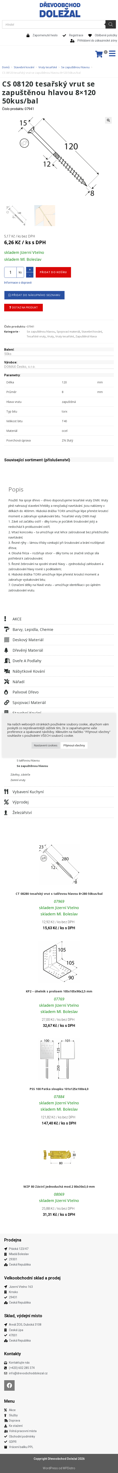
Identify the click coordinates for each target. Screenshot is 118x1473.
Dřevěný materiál (28, 650)
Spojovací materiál (29, 702)
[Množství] (10, 272)
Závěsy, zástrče (20, 774)
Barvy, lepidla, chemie (33, 629)
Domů (6, 67)
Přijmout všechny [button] (74, 745)
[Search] (110, 24)
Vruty (50, 336)
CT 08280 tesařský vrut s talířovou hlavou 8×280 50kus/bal (59, 894)
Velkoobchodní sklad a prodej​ (32, 1277)
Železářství (22, 812)
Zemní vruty (17, 780)
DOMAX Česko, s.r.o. (20, 367)
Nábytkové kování (29, 671)
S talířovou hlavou (28, 760)
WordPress (50, 1468)
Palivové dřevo (26, 692)
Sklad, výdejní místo (23, 1315)
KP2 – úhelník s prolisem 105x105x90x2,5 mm (59, 991)
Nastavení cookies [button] (45, 745)
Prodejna (12, 1239)
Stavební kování (24, 67)
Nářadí (18, 681)
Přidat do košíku (53, 272)
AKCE (17, 618)
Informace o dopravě (18, 282)
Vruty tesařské (47, 67)
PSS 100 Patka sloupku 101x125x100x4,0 (59, 1089)
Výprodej (21, 802)
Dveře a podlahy (27, 660)
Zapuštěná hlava (86, 336)
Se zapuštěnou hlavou (75, 67)
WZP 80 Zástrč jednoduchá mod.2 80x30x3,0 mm (59, 1187)
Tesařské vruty (36, 336)
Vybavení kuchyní (28, 791)
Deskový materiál (28, 639)
